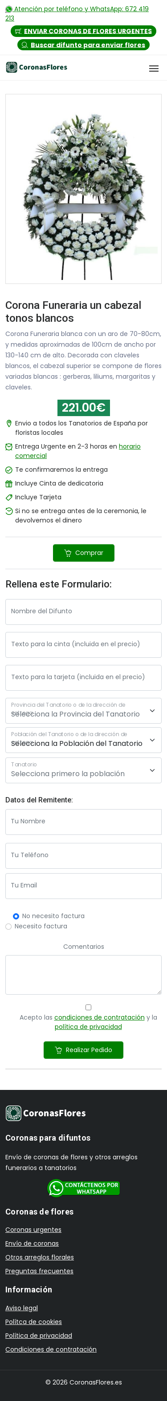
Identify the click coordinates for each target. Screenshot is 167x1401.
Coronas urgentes (33, 1229)
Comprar (83, 552)
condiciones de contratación (99, 1017)
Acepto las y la (88, 1022)
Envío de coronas (32, 1243)
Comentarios (83, 946)
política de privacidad (88, 1026)
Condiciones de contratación (51, 1349)
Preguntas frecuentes (39, 1271)
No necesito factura (53, 915)
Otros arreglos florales (39, 1257)
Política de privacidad (38, 1335)
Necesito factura (41, 926)
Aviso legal (21, 1308)
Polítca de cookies (33, 1321)
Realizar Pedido (83, 1049)
